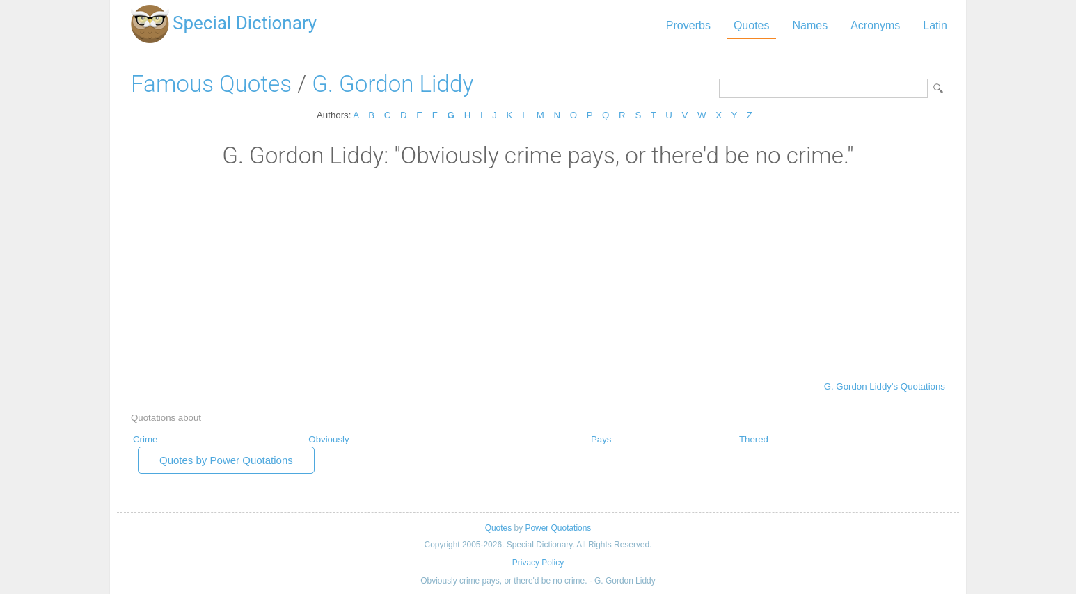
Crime (145, 439)
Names (810, 25)
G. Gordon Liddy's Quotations (884, 386)
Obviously (328, 439)
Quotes (752, 25)
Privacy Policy (538, 563)
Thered (753, 439)
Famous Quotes (211, 83)
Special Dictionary (245, 23)
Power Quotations (558, 528)
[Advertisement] (538, 273)
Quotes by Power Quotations (226, 460)
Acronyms (875, 25)
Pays (601, 439)
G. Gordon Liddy (392, 83)
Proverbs (688, 25)
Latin (935, 25)
